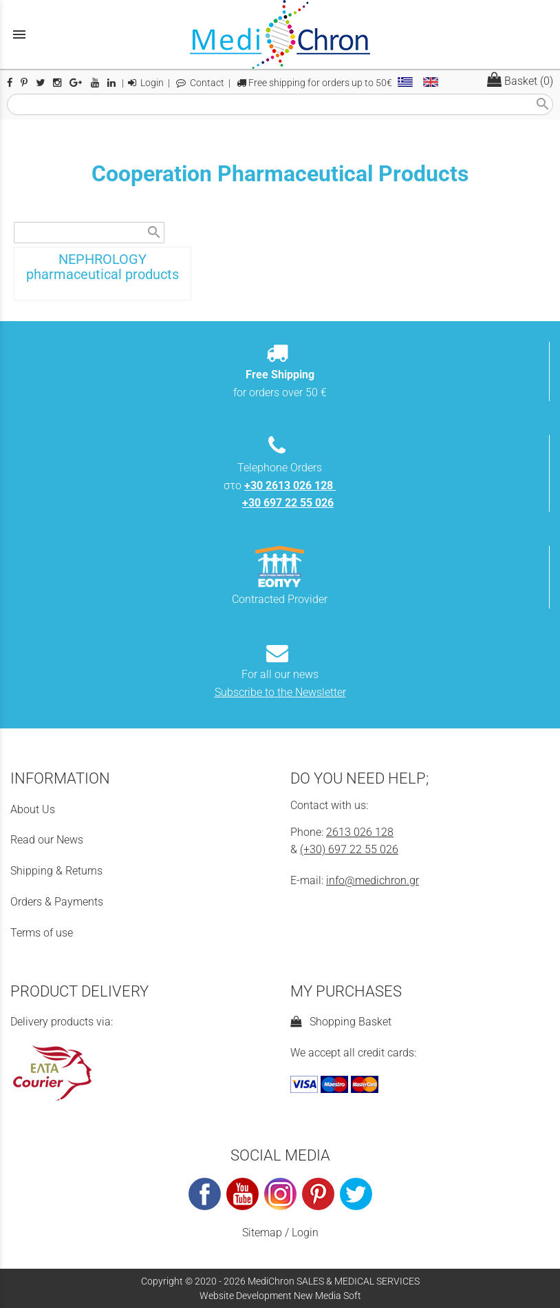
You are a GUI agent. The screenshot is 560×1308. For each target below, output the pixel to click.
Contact (200, 83)
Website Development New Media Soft (280, 1295)
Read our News (46, 839)
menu (19, 34)
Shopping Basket (340, 1021)
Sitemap (262, 1232)
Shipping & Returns (56, 870)
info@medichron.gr (372, 880)
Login (146, 83)
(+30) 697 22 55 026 (349, 849)
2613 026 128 (360, 832)
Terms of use (41, 932)
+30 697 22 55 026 (288, 502)
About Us (32, 809)
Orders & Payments (56, 901)
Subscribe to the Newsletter (280, 692)
